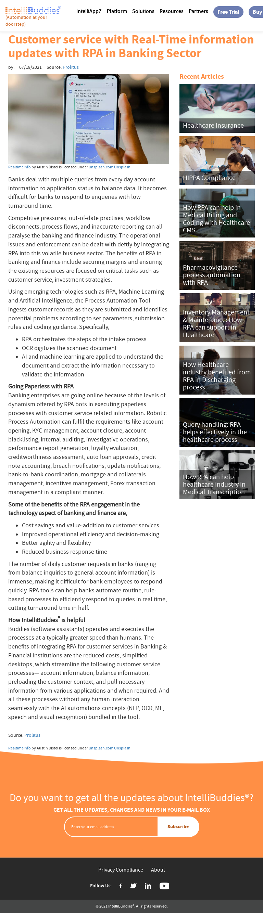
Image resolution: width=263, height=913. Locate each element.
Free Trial (228, 11)
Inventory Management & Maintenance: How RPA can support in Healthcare (216, 323)
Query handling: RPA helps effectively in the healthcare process (215, 432)
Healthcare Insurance (213, 125)
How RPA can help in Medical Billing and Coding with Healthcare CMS (216, 218)
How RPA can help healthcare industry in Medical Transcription (214, 484)
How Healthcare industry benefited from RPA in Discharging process (217, 375)
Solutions (143, 11)
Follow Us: (100, 886)
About (158, 869)
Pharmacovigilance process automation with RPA (211, 275)
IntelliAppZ (89, 11)
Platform (117, 11)
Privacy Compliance (120, 869)
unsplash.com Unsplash (109, 167)
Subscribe (178, 826)
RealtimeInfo (19, 167)
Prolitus (32, 735)
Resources (172, 11)
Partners (198, 11)
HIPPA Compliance (209, 177)
